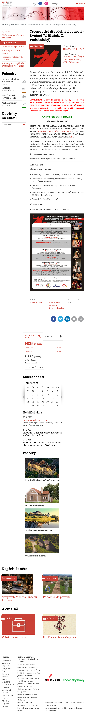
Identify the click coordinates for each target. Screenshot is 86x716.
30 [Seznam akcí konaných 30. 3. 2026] (28, 391)
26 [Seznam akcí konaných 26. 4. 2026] (57, 402)
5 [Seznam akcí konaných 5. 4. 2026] (57, 391)
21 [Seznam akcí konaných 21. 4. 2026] (33, 402)
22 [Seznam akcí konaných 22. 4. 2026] (38, 402)
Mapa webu (51, 705)
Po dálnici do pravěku (35, 420)
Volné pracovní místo (15, 637)
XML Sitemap (70, 702)
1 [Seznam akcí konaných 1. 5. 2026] (47, 405)
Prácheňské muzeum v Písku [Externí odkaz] (27, 705)
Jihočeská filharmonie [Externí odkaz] (25, 676)
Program (9, 24)
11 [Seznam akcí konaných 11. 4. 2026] (52, 394)
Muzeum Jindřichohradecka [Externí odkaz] (27, 694)
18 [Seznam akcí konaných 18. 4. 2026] (52, 398)
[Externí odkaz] (52, 678)
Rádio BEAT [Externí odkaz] (6, 682)
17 (47, 398)
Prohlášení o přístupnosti (54, 702)
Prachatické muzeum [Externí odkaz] (24, 702)
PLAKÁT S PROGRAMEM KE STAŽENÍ (57, 117)
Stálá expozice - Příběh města (12, 51)
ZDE (71, 137)
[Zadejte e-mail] (14, 124)
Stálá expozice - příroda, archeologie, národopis (13, 64)
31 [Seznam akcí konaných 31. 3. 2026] (33, 391)
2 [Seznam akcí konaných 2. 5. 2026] (52, 405)
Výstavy (6, 31)
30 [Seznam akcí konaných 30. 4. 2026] (43, 405)
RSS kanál (80, 702)
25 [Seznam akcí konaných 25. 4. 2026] (52, 402)
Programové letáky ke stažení (12, 58)
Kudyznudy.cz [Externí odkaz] (6, 704)
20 (28, 402)
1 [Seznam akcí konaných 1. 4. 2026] (37, 391)
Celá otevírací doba (35, 367)
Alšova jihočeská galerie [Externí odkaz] (26, 665)
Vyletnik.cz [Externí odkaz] (5, 701)
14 (33, 398)
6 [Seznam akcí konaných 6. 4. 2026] (28, 394)
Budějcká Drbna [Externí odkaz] (7, 690)
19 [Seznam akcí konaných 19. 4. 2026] (57, 398)
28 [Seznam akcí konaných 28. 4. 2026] (33, 405)
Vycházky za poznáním (13, 46)
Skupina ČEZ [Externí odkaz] (6, 666)
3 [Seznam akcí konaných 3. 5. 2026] (57, 405)
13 (28, 398)
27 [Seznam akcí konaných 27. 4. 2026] (28, 405)
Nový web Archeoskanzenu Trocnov (19, 598)
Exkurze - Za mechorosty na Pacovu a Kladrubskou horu (42, 434)
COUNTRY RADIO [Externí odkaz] (8, 685)
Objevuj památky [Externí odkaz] (8, 695)
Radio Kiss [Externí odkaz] (5, 687)
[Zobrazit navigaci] (80, 3)
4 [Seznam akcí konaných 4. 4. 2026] (52, 391)
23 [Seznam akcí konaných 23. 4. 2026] (43, 402)
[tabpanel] (43, 356)
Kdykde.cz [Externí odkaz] (5, 698)
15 (38, 398)
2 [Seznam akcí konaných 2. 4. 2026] (42, 391)
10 (47, 394)
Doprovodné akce (20, 24)
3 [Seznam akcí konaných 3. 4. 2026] (47, 391)
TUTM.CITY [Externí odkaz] (5, 706)
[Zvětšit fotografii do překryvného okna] (57, 290)
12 (57, 394)
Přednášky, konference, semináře (13, 36)
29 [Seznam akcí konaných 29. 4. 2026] (38, 405)
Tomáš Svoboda (36, 302)
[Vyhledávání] (62, 3)
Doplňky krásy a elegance (59, 637)
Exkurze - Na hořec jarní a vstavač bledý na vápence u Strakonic (41, 444)
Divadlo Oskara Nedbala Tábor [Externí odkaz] (28, 667)
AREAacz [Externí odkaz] (5, 693)
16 (43, 398)
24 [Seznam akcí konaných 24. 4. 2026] (47, 402)
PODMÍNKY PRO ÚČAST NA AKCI (54, 131)
